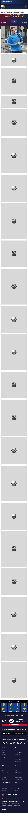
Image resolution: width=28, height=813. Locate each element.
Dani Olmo (4, 777)
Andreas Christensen (17, 756)
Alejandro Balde (18, 752)
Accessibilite (4, 803)
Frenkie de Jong (5, 775)
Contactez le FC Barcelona (14, 803)
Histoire (16, 790)
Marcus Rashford (18, 777)
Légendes (17, 788)
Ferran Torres (18, 768)
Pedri (3, 770)
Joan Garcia (4, 757)
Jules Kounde (18, 761)
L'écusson (17, 785)
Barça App (4, 786)
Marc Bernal (4, 779)
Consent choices (17, 805)
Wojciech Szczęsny (4, 755)
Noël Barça (4, 790)
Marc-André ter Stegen (5, 751)
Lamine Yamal (18, 774)
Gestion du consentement (7, 805)
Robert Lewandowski (18, 771)
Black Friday (4, 788)
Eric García (17, 763)
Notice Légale (4, 801)
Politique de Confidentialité (14, 801)
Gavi (3, 768)
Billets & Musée (5, 785)
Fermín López (5, 772)
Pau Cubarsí (17, 750)
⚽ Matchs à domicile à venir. (7, 2)
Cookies (22, 801)
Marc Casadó (4, 774)
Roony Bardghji (18, 779)
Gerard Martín (18, 759)
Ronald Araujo (18, 754)
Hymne (16, 786)
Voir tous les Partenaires (14, 724)
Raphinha (17, 775)
